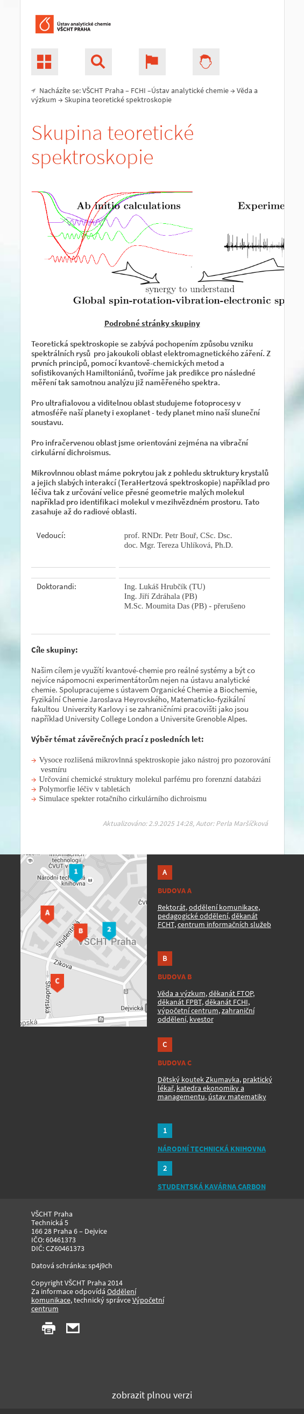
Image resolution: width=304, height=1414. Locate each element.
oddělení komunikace (223, 907)
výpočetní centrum (188, 1010)
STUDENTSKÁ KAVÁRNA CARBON (212, 1186)
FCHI (138, 90)
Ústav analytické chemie (190, 90)
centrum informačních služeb (224, 924)
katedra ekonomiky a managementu (201, 1092)
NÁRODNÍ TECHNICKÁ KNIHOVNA (212, 1149)
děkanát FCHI (226, 1002)
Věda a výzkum (182, 993)
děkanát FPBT (180, 1002)
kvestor (201, 1019)
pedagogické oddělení (193, 916)
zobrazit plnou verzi (152, 1395)
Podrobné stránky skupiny (152, 323)
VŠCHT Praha (103, 90)
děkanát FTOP (231, 993)
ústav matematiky (237, 1096)
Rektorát (172, 907)
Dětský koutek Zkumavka (198, 1079)
